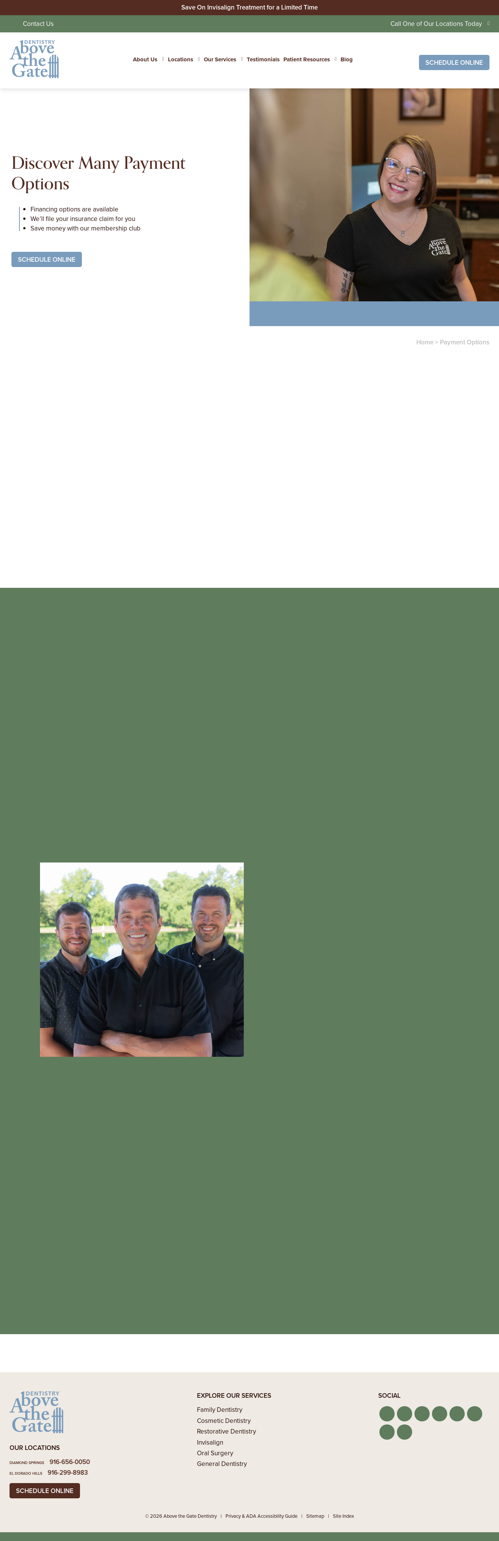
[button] (387, 1413)
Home (424, 342)
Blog (347, 59)
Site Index (343, 1516)
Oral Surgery (215, 1453)
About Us (145, 59)
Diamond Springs (27, 1463)
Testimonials (263, 59)
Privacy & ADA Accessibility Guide (261, 1516)
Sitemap (315, 1516)
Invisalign (210, 1442)
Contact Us (38, 24)
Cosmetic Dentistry (224, 1421)
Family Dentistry (219, 1410)
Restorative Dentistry (226, 1431)
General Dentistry (222, 1464)
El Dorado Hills (26, 1473)
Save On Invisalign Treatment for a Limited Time (249, 7)
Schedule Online (454, 62)
